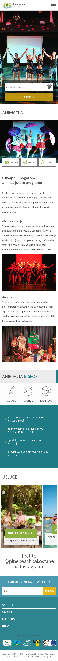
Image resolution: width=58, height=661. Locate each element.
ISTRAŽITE (48, 162)
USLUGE (7, 612)
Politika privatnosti (21, 656)
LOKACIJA (8, 619)
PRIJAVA (49, 590)
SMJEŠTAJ (8, 605)
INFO (5, 625)
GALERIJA (11, 162)
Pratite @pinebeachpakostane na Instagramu (29, 561)
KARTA (28, 162)
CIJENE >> (29, 97)
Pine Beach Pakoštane (29, 635)
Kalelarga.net (46, 656)
